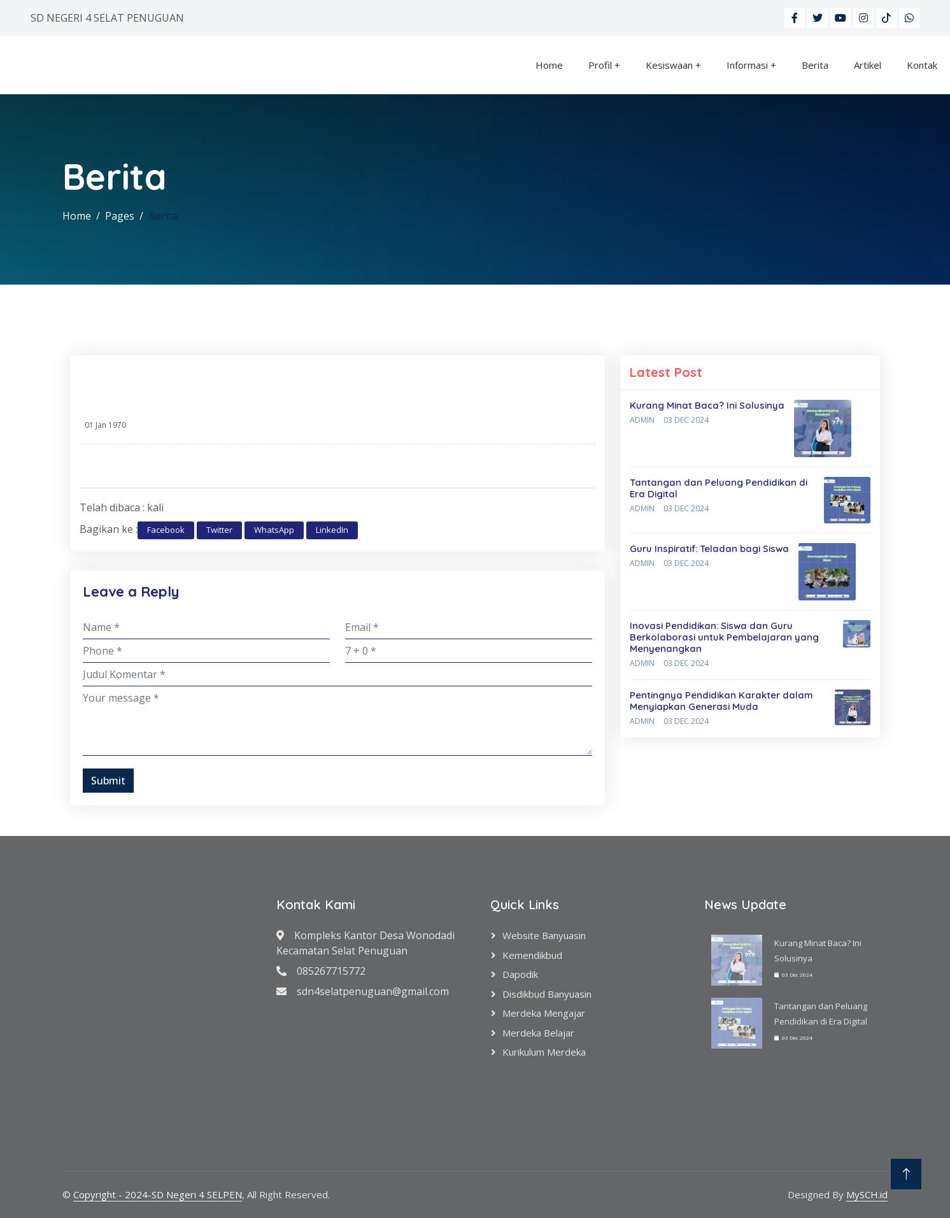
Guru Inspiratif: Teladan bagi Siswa (709, 548)
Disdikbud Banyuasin (547, 994)
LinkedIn (332, 529)
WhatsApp (274, 529)
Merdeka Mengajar (543, 1013)
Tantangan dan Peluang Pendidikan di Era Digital (718, 488)
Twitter (219, 529)
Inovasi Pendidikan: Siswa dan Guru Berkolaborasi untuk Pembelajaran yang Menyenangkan (724, 637)
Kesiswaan (669, 65)
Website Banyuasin (544, 935)
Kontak (922, 65)
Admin (642, 419)
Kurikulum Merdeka (544, 1051)
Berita (815, 65)
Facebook (166, 529)
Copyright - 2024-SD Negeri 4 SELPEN (157, 1194)
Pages (119, 216)
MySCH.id (867, 1194)
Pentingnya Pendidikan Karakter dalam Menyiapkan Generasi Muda (721, 700)
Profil (600, 65)
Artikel (867, 65)
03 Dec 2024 (686, 419)
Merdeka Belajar (538, 1032)
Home (549, 65)
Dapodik (520, 974)
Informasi (747, 65)
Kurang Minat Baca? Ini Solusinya (707, 405)
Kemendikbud (532, 955)
